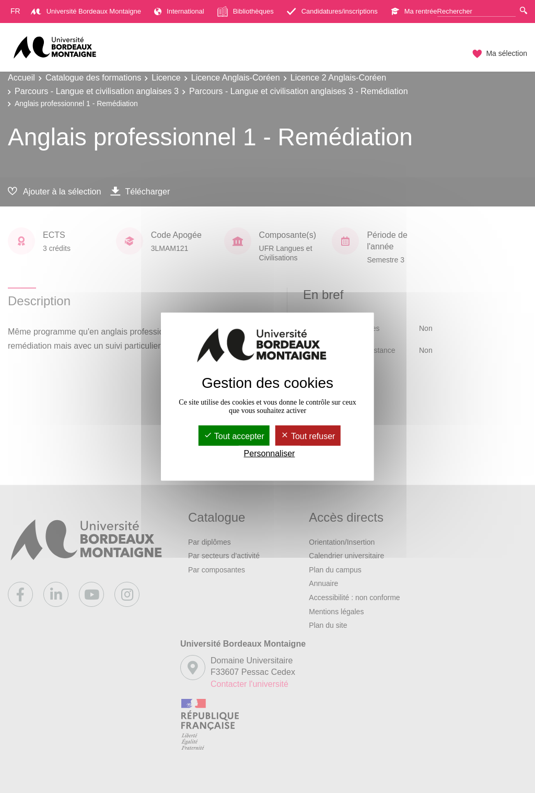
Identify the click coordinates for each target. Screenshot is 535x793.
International (179, 11)
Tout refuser (308, 435)
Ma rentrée (414, 11)
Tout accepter (234, 435)
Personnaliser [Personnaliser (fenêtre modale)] (269, 453)
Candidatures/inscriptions (332, 11)
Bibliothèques (245, 11)
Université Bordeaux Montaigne (86, 11)
